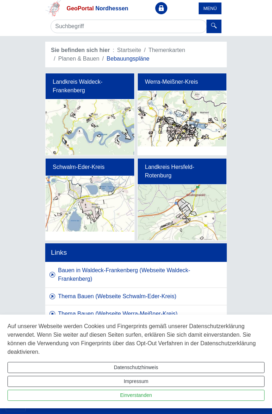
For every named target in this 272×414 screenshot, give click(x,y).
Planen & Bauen (78, 59)
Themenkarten (166, 50)
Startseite (129, 50)
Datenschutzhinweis (136, 367)
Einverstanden (136, 395)
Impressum (136, 381)
